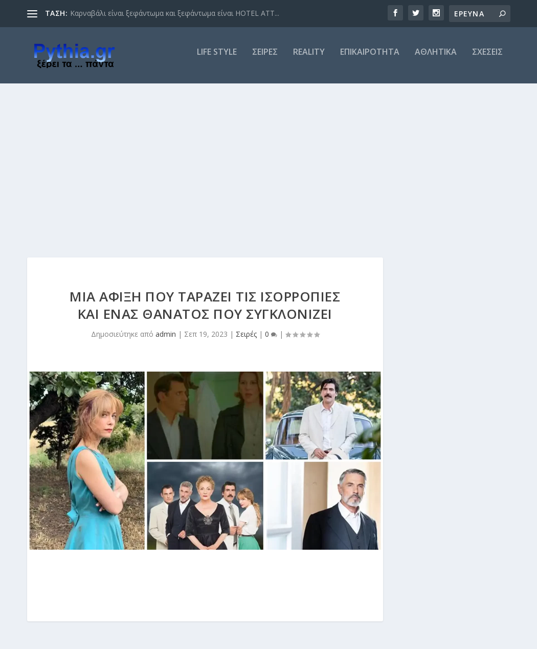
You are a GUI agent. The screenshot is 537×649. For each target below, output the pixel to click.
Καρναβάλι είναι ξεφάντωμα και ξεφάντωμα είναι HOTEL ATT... (174, 13)
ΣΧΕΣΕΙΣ (487, 59)
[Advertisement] (268, 167)
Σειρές (246, 341)
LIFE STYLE (217, 59)
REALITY (309, 59)
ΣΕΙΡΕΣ (265, 59)
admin (165, 341)
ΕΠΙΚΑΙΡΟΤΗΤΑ (369, 59)
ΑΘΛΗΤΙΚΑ (436, 59)
